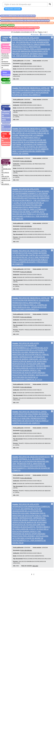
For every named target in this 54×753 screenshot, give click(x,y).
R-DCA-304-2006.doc (26, 447)
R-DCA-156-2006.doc (26, 571)
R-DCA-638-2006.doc (26, 65)
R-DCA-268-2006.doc (26, 497)
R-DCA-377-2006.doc (26, 282)
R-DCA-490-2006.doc (26, 106)
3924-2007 (35, 587)
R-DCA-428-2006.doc (26, 167)
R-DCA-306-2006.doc (26, 402)
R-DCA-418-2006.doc (26, 234)
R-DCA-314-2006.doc (26, 330)
